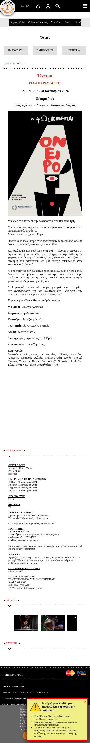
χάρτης (12, 473)
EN (27, 6)
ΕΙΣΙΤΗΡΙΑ (74, 50)
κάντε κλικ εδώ (15, 571)
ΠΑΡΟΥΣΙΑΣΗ (15, 50)
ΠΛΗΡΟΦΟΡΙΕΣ (45, 50)
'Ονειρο (45, 37)
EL (22, 6)
